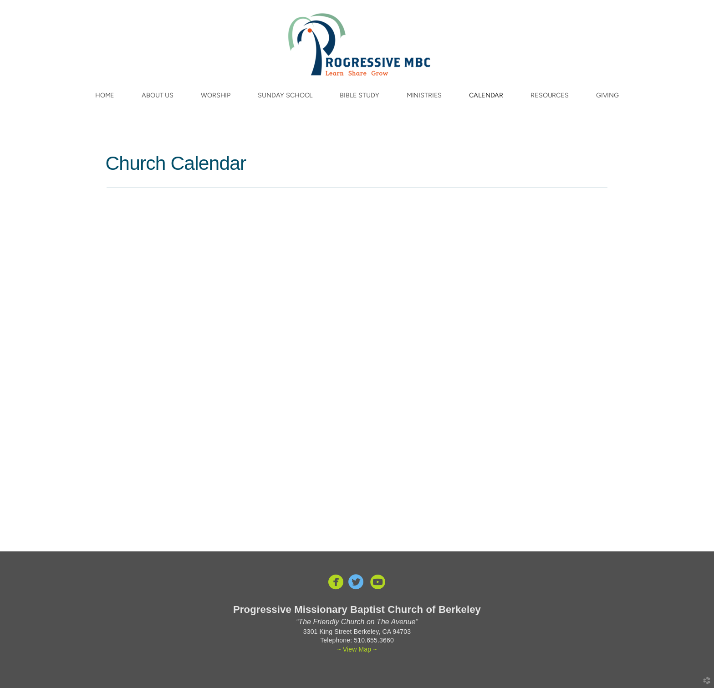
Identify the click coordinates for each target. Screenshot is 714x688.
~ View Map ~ (357, 649)
